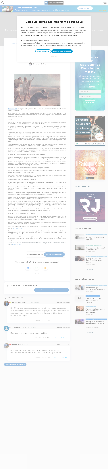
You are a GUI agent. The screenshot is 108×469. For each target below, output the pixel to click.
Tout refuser (54, 56)
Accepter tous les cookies (62, 51)
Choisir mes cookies (43, 51)
